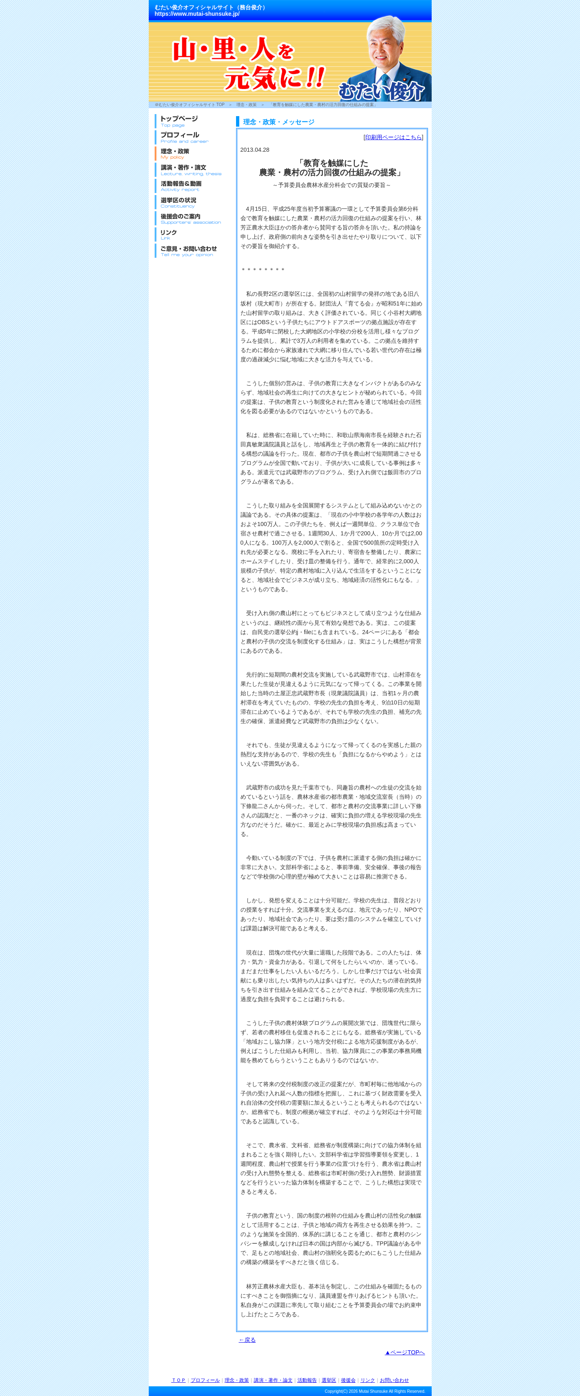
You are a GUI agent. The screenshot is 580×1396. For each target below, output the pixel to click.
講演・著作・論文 (273, 1380)
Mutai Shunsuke (373, 1391)
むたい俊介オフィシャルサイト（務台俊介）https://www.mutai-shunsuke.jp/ (211, 10)
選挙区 (329, 1380)
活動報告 (307, 1380)
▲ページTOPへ (405, 1352)
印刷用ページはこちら (393, 137)
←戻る (247, 1340)
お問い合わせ (394, 1380)
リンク (368, 1380)
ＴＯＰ (178, 1380)
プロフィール (205, 1380)
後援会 (348, 1380)
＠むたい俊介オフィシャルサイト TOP (190, 104)
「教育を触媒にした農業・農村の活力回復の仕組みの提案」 (323, 104)
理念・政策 (246, 104)
